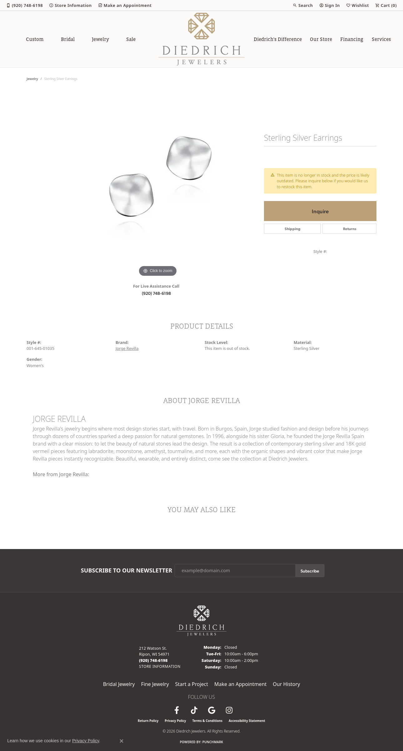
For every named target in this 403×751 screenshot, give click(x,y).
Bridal (68, 39)
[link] (24, 5)
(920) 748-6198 (156, 293)
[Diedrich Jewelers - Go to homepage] (201, 620)
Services (381, 39)
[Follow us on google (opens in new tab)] (211, 710)
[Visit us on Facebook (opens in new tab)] (176, 710)
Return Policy (148, 720)
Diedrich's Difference (278, 39)
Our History (286, 684)
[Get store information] (160, 666)
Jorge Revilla (127, 348)
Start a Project (191, 684)
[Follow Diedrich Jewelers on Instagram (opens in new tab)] (229, 710)
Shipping (293, 228)
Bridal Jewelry (119, 684)
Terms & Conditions (207, 720)
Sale (131, 39)
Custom (34, 39)
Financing (351, 39)
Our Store (321, 39)
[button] (303, 5)
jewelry (32, 79)
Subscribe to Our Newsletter (126, 570)
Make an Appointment (240, 684)
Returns (349, 228)
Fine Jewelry (155, 684)
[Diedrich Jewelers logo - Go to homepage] (202, 39)
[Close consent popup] (121, 741)
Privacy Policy (175, 720)
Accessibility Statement (247, 720)
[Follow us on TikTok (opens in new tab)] (194, 710)
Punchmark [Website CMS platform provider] (212, 742)
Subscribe (310, 570)
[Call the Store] (153, 660)
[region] (157, 184)
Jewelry (100, 39)
